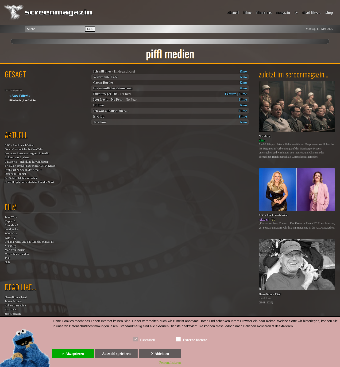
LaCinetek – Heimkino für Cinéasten (26, 161)
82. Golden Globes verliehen (21, 178)
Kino (243, 71)
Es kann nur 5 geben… (18, 157)
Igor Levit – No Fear (108, 99)
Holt (7, 262)
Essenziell (144, 339)
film (11, 206)
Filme (243, 94)
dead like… (311, 13)
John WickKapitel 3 (11, 219)
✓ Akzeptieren (73, 354)
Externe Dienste (191, 339)
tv (296, 13)
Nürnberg (10, 246)
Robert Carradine (15, 305)
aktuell (233, 13)
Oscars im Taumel (15, 174)
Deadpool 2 (11, 229)
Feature (230, 94)
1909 (7, 258)
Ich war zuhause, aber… (110, 111)
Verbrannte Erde (105, 77)
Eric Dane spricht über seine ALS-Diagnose (30, 165)
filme (247, 13)
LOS (90, 29)
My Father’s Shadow (17, 254)
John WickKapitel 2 (11, 235)
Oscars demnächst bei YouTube (24, 149)
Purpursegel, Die (105, 94)
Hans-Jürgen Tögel (16, 297)
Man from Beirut (15, 250)
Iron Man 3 (11, 225)
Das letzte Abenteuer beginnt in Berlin (27, 153)
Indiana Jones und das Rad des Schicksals (29, 241)
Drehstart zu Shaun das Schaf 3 (23, 170)
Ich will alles (102, 71)
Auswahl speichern (116, 354)
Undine (98, 105)
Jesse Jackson (13, 313)
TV (273, 219)
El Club (98, 116)
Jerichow (99, 122)
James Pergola (13, 301)
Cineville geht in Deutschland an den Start (29, 182)
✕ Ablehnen (160, 354)
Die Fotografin (13, 90)
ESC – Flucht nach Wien (19, 145)
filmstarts (264, 13)
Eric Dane (10, 309)
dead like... (266, 298)
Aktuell (263, 219)
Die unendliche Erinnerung (112, 88)
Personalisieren (170, 362)
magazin (283, 13)
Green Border (103, 82)
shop (329, 13)
